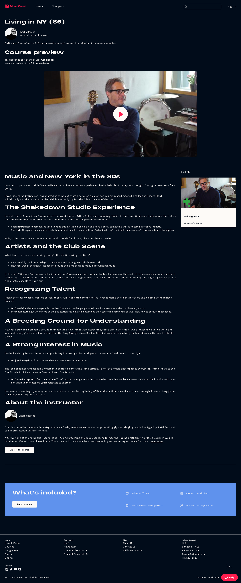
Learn (38, 6)
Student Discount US (76, 554)
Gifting (9, 558)
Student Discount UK (76, 550)
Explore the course (19, 450)
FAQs (184, 543)
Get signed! (191, 217)
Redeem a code (190, 550)
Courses (9, 547)
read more (157, 441)
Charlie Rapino (27, 32)
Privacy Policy (189, 558)
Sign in (232, 6)
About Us (128, 543)
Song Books (11, 550)
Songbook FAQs (190, 547)
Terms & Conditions (193, 554)
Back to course (24, 504)
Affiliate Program (132, 550)
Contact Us (129, 547)
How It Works (12, 543)
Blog (66, 543)
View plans (59, 6)
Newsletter (70, 547)
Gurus (8, 554)
